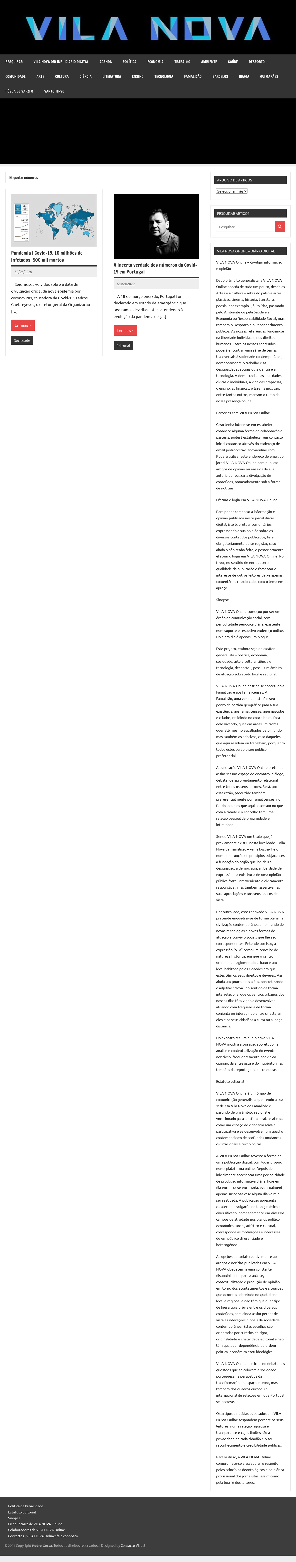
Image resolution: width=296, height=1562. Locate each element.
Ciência (86, 76)
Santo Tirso (54, 91)
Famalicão (193, 76)
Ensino (138, 76)
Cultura (62, 76)
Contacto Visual (133, 1545)
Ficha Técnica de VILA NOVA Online (35, 1524)
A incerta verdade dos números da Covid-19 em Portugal (155, 268)
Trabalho (182, 61)
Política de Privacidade (25, 1506)
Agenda (106, 61)
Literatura (112, 76)
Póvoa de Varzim (19, 91)
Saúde (233, 61)
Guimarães (269, 76)
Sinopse (14, 1518)
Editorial (123, 345)
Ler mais (21, 325)
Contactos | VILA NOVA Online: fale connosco (43, 1536)
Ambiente (209, 61)
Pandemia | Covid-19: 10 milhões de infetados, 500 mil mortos (47, 256)
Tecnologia (163, 76)
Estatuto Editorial (22, 1512)
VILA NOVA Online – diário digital (61, 61)
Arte (40, 76)
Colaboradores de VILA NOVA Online (36, 1530)
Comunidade (15, 76)
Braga (244, 76)
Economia (155, 61)
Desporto (257, 61)
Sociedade (22, 340)
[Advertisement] (148, 132)
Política (130, 61)
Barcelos (220, 76)
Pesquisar (14, 61)
